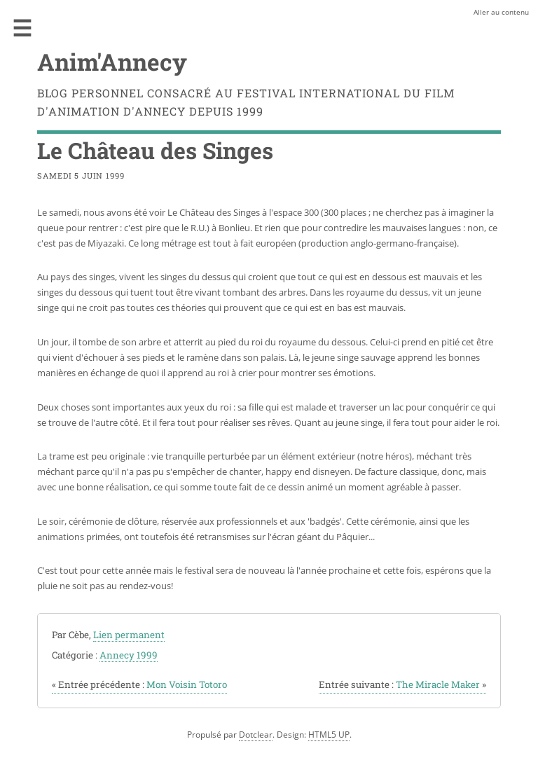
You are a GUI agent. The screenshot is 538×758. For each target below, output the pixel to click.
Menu (22, 28)
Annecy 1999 (128, 655)
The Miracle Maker (402, 684)
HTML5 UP (329, 734)
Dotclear (256, 734)
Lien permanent (129, 634)
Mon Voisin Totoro (139, 684)
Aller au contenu (501, 12)
